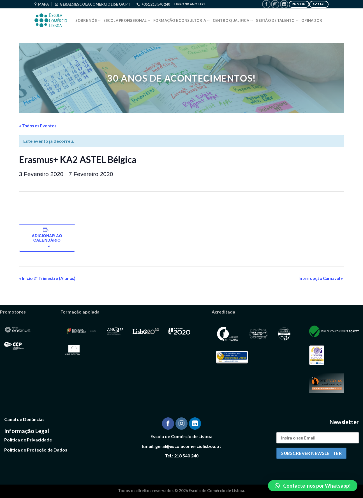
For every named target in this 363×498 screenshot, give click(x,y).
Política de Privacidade (28, 439)
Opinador (311, 20)
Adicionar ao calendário (47, 237)
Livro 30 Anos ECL (190, 4)
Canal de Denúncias (24, 419)
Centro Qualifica (233, 20)
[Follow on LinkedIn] (284, 4)
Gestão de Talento (277, 20)
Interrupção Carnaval (321, 278)
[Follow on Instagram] (275, 4)
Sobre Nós (88, 20)
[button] (312, 485)
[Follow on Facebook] (266, 4)
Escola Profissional (126, 20)
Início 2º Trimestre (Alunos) (47, 278)
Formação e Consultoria (181, 20)
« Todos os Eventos (37, 125)
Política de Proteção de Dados (35, 449)
